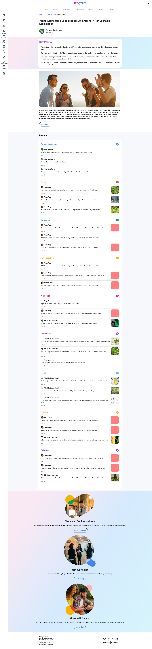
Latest (46, 9)
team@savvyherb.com (46, 644)
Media (48, 15)
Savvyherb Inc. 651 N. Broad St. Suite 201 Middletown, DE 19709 (47, 638)
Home (41, 15)
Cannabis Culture (59, 15)
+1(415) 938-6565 (44, 642)
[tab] (46, 9)
